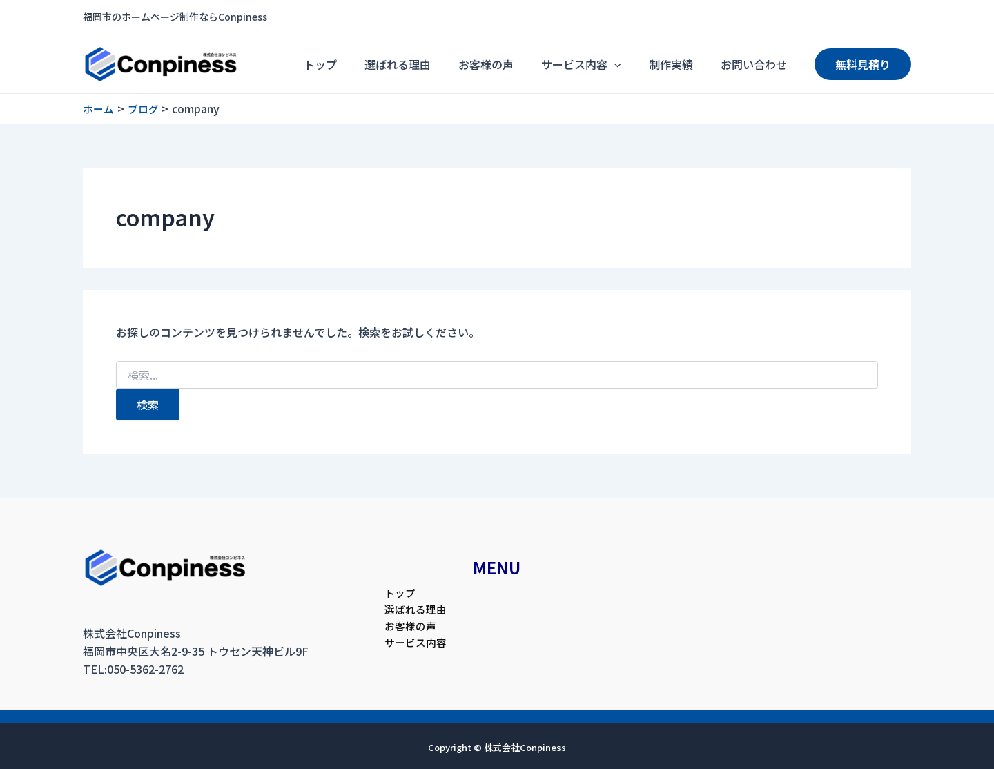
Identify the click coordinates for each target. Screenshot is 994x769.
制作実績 (692, 64)
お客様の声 (534, 64)
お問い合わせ (761, 64)
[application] (649, 64)
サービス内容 (616, 64)
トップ (396, 64)
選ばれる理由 (460, 64)
